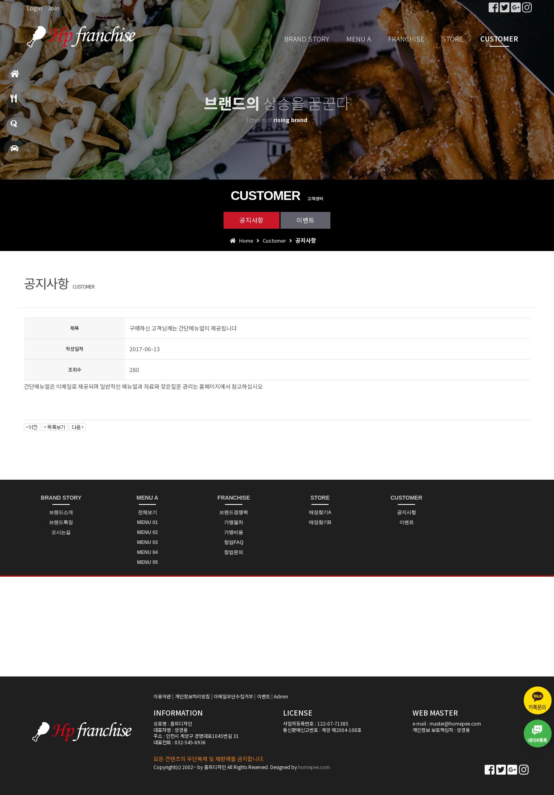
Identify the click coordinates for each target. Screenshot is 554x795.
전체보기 (147, 512)
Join (53, 8)
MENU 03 (147, 542)
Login (34, 8)
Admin (281, 696)
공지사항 (251, 220)
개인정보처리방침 (192, 696)
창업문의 (14, 127)
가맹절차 (233, 522)
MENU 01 (147, 522)
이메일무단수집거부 (233, 696)
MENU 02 (147, 532)
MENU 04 (147, 552)
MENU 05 (147, 562)
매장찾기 (14, 151)
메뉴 (13, 102)
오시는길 (61, 532)
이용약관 (162, 696)
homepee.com (314, 766)
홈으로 (15, 77)
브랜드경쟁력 (233, 512)
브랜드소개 (61, 512)
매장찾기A (320, 512)
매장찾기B (320, 522)
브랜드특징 (61, 522)
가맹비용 (233, 532)
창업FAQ (234, 542)
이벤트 (305, 220)
